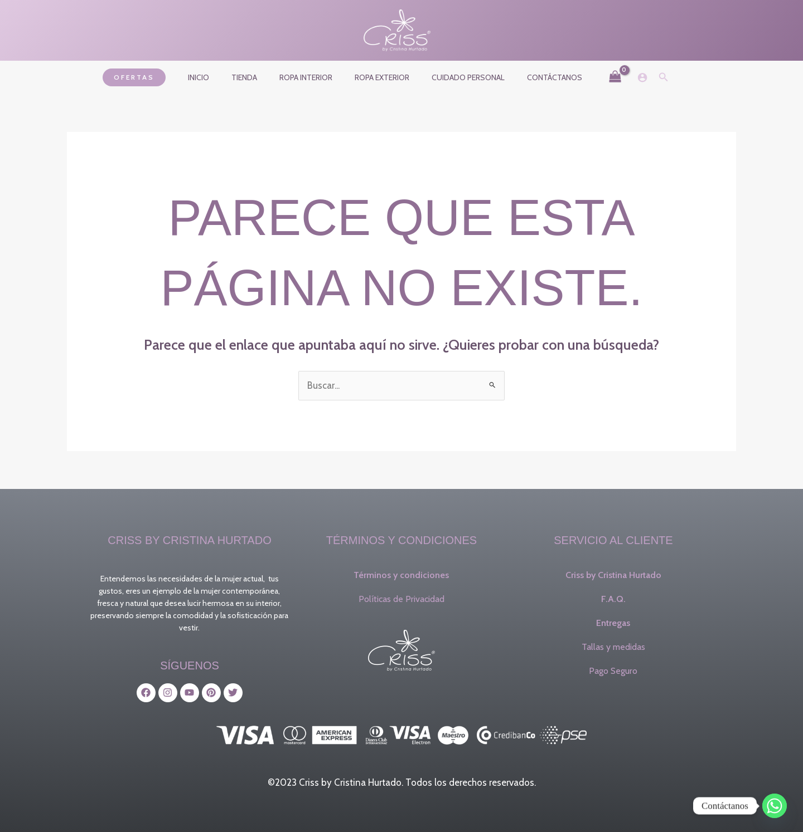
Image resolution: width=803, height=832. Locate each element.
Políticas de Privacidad (401, 599)
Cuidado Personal (458, 77)
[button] (154, 77)
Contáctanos (537, 77)
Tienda (254, 77)
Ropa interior (309, 77)
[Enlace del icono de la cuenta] (622, 77)
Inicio (215, 77)
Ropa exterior (378, 77)
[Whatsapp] (774, 806)
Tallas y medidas (613, 647)
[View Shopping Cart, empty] (595, 77)
